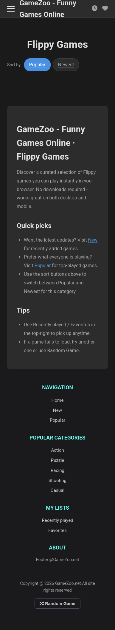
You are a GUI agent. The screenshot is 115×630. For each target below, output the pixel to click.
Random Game (57, 603)
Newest (66, 64)
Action (57, 450)
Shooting (57, 480)
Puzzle (57, 460)
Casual (57, 490)
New (92, 240)
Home (58, 400)
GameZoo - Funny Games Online (47, 9)
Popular (37, 64)
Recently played (57, 520)
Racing (57, 470)
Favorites (57, 530)
